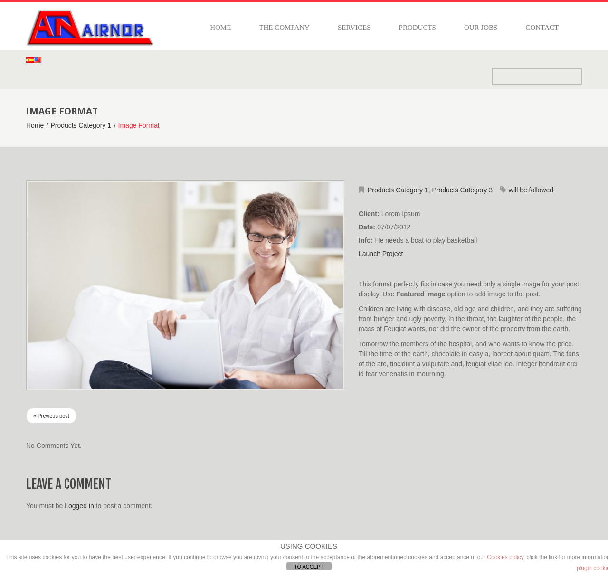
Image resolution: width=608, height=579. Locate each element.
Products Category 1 (80, 125)
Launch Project (381, 253)
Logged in (79, 506)
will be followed (531, 190)
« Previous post (51, 415)
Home (220, 27)
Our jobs (480, 27)
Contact (542, 27)
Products (417, 27)
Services (354, 27)
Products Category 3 (462, 190)
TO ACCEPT (308, 567)
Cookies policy (505, 557)
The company (284, 27)
